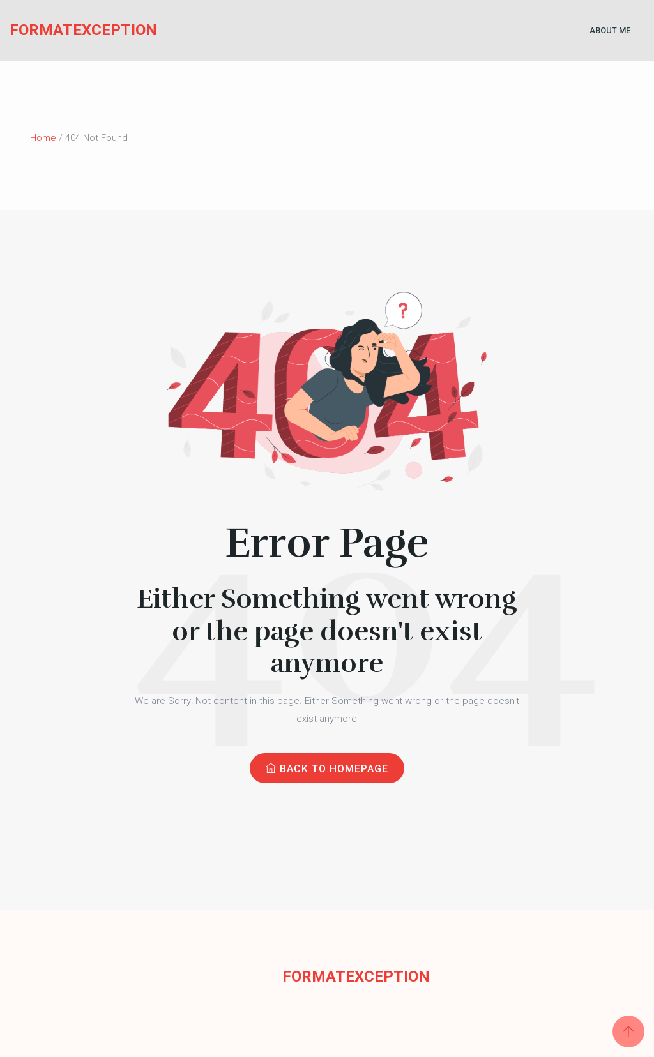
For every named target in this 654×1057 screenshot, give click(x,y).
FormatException (54, 30)
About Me (609, 30)
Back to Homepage (327, 769)
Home (43, 138)
